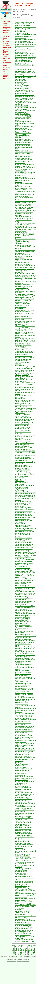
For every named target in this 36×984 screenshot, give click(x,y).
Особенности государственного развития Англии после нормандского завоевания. (25, 251)
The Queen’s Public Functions (24, 647)
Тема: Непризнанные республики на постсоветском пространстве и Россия (23, 766)
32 (16, 950)
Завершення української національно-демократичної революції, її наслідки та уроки (24, 219)
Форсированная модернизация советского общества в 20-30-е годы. (25, 710)
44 (23, 951)
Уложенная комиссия (22, 682)
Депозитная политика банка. (25, 807)
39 (34, 950)
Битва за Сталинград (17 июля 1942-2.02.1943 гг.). (24, 285)
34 (21, 950)
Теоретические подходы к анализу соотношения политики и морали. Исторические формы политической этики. (24, 155)
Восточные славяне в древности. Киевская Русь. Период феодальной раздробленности (24, 423)
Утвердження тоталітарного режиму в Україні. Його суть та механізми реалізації (25, 202)
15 (18, 946)
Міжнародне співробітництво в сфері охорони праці (25, 456)
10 (29, 945)
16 (21, 946)
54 (26, 953)
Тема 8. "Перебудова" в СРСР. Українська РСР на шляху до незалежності (25, 810)
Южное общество (21, 232)
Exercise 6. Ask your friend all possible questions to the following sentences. (24, 359)
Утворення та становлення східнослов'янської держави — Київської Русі (25, 745)
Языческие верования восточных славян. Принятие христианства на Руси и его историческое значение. (25, 451)
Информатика (7, 30)
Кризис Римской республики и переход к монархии (25, 700)
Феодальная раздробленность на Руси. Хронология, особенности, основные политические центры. (25, 923)
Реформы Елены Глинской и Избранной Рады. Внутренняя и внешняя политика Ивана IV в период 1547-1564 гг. (25, 341)
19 (29, 946)
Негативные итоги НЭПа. (24, 571)
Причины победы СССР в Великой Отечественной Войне (23, 118)
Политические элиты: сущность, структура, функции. (23, 534)
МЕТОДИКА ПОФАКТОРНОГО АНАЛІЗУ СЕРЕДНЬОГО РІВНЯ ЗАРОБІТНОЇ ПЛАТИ (25, 574)
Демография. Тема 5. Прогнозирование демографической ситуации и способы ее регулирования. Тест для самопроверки (25, 688)
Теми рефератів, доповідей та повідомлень (24, 862)
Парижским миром (21, 324)
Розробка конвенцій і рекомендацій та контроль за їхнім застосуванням (25, 178)
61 (23, 954)
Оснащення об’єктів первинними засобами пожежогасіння (22, 772)
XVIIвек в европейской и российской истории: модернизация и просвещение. (23, 306)
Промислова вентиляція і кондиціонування (23, 62)
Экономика (6, 76)
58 (16, 954)
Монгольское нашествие (23, 628)
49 (13, 953)
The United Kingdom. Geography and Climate (22, 472)
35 (23, 950)
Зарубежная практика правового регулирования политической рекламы (24, 140)
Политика (5, 51)
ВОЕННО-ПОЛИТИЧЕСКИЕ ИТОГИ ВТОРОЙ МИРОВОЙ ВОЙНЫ (24, 235)
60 (21, 954)
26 (23, 948)
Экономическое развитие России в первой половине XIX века (25, 678)
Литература (6, 36)
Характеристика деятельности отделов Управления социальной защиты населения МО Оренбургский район (23, 823)
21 (34, 946)
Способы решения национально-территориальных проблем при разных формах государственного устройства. (24, 486)
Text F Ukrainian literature (23, 664)
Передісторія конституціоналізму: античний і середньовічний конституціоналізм (24, 86)
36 (26, 950)
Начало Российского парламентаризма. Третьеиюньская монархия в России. (25, 705)
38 (31, 950)
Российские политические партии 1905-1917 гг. (24, 883)
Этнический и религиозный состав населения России (24, 401)
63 (29, 954)
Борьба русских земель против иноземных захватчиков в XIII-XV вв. (23, 797)
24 (18, 948)
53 (23, 953)
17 (23, 946)
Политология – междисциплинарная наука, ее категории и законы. (25, 39)
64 (31, 954)
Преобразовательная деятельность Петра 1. (23, 912)
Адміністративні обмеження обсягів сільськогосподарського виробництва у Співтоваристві (24, 395)
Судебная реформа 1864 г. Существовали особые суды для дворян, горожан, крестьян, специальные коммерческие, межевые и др (25, 754)
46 (29, 951)
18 (26, 946)
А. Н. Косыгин (20, 908)
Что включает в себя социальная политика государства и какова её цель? (23, 146)
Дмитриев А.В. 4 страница (24, 443)
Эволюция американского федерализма (23, 318)
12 (34, 945)
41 (16, 951)
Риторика (5, 56)
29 (31, 948)
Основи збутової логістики (24, 697)
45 (26, 951)
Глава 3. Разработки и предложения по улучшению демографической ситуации (24, 53)
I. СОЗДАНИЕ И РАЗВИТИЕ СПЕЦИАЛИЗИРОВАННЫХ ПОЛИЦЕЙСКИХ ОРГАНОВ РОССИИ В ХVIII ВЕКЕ (24, 562)
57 (34, 953)
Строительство (7, 62)
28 (29, 948)
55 (29, 953)
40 (13, 951)
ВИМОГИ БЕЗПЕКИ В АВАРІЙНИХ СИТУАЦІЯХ (23, 440)
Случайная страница (20, 961)
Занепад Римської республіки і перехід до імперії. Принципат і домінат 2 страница (25, 58)
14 (16, 946)
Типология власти (21, 33)
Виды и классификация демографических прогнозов (24, 639)
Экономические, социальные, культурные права (25, 321)
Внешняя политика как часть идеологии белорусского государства (25, 436)
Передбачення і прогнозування (20, 30)
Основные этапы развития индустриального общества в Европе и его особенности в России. (25, 45)
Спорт (4, 60)
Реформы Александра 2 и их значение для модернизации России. (24, 667)
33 (18, 950)
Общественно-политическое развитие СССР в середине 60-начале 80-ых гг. (25, 174)
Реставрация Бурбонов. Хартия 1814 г (23, 345)
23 (16, 948)
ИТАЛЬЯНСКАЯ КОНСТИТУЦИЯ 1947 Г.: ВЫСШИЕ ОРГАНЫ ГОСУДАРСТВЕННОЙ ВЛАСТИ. (23, 134)
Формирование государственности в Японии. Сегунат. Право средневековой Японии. (25, 917)
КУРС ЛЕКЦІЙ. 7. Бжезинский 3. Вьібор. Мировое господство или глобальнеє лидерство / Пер (25, 328)
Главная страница (11, 961)
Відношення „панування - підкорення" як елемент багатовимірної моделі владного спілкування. (23, 830)
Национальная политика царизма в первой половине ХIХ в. (24, 878)
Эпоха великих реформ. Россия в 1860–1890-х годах (24, 418)
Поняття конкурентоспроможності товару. (24, 183)
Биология (5, 23)
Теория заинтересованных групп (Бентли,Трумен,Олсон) (25, 940)
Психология (6, 54)
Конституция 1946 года (23, 579)
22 (13, 948)
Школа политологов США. (24, 833)
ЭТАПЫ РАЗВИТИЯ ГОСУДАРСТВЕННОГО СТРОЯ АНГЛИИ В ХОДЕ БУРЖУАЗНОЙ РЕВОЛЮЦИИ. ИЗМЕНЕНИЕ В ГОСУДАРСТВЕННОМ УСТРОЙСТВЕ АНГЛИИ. (25, 110)
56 (31, 953)
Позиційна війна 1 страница (24, 642)
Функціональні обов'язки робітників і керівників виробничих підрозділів (23, 568)
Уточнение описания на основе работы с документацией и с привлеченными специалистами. (23, 872)
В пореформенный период (24, 735)
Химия (4, 71)
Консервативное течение (24, 881)
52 (21, 953)
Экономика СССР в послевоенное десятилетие (24, 780)
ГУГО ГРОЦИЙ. (20, 390)
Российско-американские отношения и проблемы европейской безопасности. (24, 539)
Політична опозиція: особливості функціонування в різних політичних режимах (25, 552)
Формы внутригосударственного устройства (24, 631)
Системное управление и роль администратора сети (25, 68)
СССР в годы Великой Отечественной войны (23, 427)
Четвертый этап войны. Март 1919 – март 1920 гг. (24, 90)
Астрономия (6, 21)
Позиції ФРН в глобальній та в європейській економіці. (25, 35)
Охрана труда (7, 47)
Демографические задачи (23, 159)
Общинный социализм (22, 254)
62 (26, 954)
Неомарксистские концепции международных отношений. (25, 749)
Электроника (6, 78)
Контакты (27, 961)
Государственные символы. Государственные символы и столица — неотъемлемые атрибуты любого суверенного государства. (25, 595)
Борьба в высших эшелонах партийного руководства (24, 714)
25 (21, 948)
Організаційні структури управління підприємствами (24, 793)
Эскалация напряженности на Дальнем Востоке (25, 239)
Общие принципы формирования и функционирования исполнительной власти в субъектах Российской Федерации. (24, 787)
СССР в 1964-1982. (21, 577)
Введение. (18, 386)
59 (18, 954)
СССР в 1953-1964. (21, 150)
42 (18, 951)
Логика (5, 38)
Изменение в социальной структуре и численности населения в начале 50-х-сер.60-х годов (24, 504)
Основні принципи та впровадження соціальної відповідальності (23, 405)
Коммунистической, (22, 734)
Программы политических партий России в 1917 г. (24, 333)
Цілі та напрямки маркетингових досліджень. (24, 465)
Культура (5, 34)
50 (16, 953)
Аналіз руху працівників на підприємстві (24, 695)
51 (18, 953)
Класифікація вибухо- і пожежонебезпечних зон (23, 671)
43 (21, 951)
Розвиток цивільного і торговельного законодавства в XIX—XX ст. (25, 604)
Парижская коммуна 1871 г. (24, 71)
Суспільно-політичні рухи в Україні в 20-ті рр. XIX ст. (24, 817)
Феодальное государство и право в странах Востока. (24, 388)
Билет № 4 (19, 762)
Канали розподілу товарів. (24, 693)
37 (29, 950)
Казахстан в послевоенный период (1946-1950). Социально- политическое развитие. (24, 197)
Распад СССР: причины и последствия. (23, 348)
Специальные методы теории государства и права (25, 518)
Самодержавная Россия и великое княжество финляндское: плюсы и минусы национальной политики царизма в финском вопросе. (25, 528)
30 (34, 948)
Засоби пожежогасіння (22, 854)
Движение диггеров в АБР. (24, 683)
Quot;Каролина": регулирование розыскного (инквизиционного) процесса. (25, 776)
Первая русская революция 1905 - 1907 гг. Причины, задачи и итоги (24, 582)
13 (13, 946)
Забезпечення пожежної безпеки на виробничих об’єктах (23, 432)
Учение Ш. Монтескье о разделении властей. (23, 415)
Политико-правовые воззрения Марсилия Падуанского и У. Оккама (23, 446)
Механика (5, 43)
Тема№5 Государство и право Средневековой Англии (25, 296)
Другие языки (6, 27)
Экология (5, 75)
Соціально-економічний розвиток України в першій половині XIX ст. (24, 188)
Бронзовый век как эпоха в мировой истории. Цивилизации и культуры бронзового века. (24, 379)
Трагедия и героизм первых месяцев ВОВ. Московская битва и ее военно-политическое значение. (24, 353)
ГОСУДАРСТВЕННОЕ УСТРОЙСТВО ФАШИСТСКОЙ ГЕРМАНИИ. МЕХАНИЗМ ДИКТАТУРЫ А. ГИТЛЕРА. (25, 858)
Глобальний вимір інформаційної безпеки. (23, 469)
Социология (6, 58)
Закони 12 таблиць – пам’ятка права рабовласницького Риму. (23, 887)
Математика (6, 40)
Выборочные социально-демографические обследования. (23, 522)
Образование (6, 45)
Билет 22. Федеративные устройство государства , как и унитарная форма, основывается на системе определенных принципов (24, 546)
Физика (5, 65)
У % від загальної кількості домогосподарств (24, 608)
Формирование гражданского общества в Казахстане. (25, 383)
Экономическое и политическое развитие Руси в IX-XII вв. (25, 462)
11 (31, 945)
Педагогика (6, 49)
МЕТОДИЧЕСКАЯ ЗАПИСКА (24, 294)
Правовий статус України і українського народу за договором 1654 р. (24, 300)
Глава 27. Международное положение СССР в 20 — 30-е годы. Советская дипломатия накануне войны (25, 739)
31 (13, 950)
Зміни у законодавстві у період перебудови (23, 674)
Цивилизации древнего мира (24, 458)
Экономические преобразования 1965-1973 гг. (25, 600)
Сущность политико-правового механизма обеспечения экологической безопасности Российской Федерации (24, 845)
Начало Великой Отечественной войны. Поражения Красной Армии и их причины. (25, 803)
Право (4, 52)
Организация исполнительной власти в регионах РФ (25, 27)
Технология (6, 64)
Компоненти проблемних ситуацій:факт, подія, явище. (25, 245)
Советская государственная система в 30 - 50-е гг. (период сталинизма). (25, 23)
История (5, 32)
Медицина (6, 41)
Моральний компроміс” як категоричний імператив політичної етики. (23, 731)
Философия (6, 67)
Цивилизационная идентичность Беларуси (23, 128)
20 (31, 946)
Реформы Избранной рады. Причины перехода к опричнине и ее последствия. (25, 612)
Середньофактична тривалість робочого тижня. (25, 586)
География (6, 25)
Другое (5, 28)
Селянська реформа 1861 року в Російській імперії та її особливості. (25, 556)
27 (26, 948)
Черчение (5, 73)
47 (31, 951)
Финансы (5, 69)
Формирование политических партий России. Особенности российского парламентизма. (25, 275)
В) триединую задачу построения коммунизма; (23, 625)
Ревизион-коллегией (22, 316)
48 (34, 951)
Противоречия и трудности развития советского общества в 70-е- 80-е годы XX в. (24, 312)
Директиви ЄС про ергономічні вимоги (21, 288)
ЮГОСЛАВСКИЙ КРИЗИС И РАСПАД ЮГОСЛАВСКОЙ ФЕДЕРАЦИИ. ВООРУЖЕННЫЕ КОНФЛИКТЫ (24, 478)
